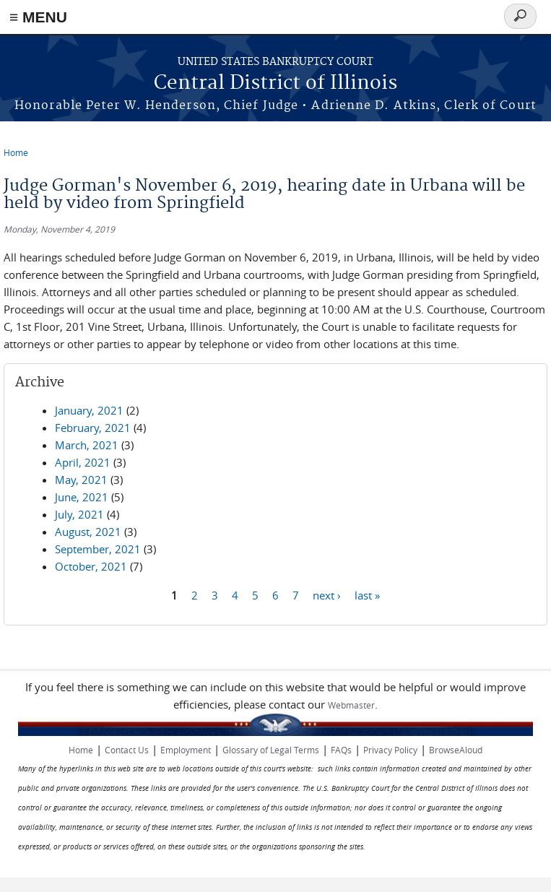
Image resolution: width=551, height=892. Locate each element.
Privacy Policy (390, 749)
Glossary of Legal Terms (270, 749)
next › (327, 594)
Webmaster (351, 705)
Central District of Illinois (275, 83)
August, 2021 (88, 531)
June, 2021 (81, 497)
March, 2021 (86, 445)
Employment (185, 749)
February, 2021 (93, 427)
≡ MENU (38, 17)
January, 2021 (89, 410)
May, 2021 (81, 479)
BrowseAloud (455, 749)
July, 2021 (79, 514)
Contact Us (127, 749)
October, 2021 (91, 566)
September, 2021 (98, 549)
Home (16, 152)
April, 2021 (82, 462)
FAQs (341, 749)
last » (367, 594)
